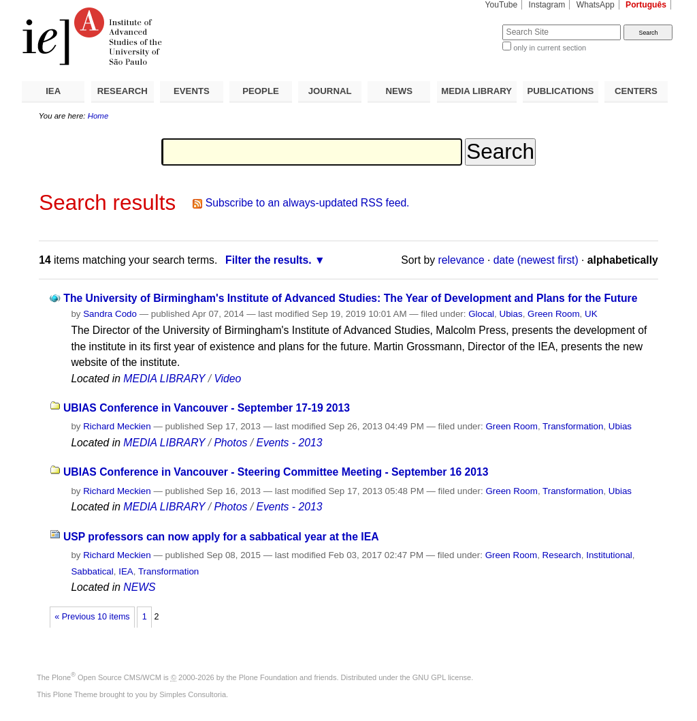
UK (591, 314)
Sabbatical (92, 571)
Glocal (481, 314)
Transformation (572, 426)
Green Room (553, 314)
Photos (230, 442)
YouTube (501, 5)
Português (646, 5)
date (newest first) (536, 260)
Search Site (469, 24)
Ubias (511, 314)
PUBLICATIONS (560, 91)
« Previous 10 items (91, 617)
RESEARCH (122, 91)
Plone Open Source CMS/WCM (106, 677)
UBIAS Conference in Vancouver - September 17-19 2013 (206, 408)
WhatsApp (596, 5)
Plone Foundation (268, 677)
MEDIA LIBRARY (476, 91)
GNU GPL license (441, 677)
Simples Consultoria (192, 694)
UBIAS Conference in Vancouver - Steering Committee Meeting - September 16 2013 (276, 472)
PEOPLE (260, 91)
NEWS (398, 91)
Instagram (547, 5)
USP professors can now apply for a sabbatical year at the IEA (221, 536)
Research (561, 555)
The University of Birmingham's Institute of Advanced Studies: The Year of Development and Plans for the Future (350, 298)
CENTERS (636, 91)
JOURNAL (330, 91)
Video (227, 378)
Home (98, 116)
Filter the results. (268, 260)
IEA (53, 91)
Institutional (609, 555)
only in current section (549, 48)
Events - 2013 (289, 442)
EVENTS (192, 91)
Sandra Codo (110, 314)
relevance (461, 260)
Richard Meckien (117, 426)
